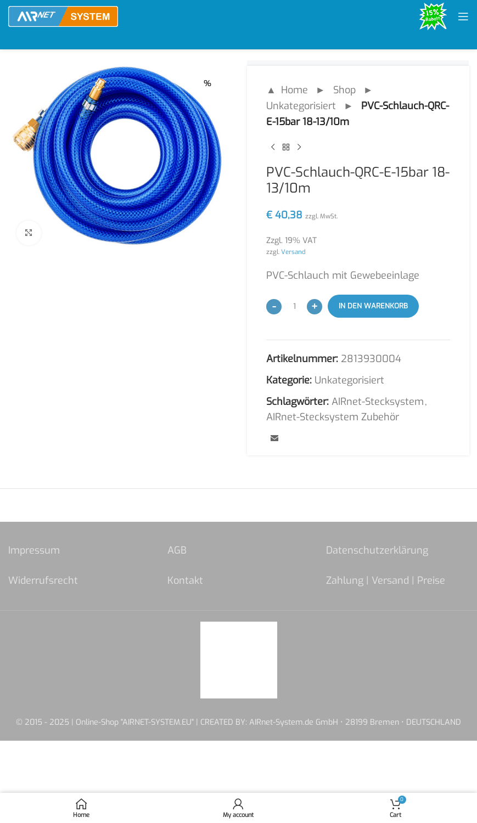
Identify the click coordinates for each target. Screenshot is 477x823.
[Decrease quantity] (274, 306)
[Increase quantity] (314, 306)
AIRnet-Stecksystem (378, 401)
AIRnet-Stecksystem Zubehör (332, 417)
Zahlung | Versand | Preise (385, 580)
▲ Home (287, 90)
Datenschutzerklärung (377, 550)
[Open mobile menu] (463, 16)
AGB (177, 550)
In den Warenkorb (373, 306)
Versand (293, 251)
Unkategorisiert (301, 105)
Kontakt (185, 580)
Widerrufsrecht (43, 580)
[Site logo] (63, 15)
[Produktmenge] (294, 306)
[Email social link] (274, 439)
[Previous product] (272, 147)
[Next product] (299, 147)
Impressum (34, 550)
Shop (344, 90)
